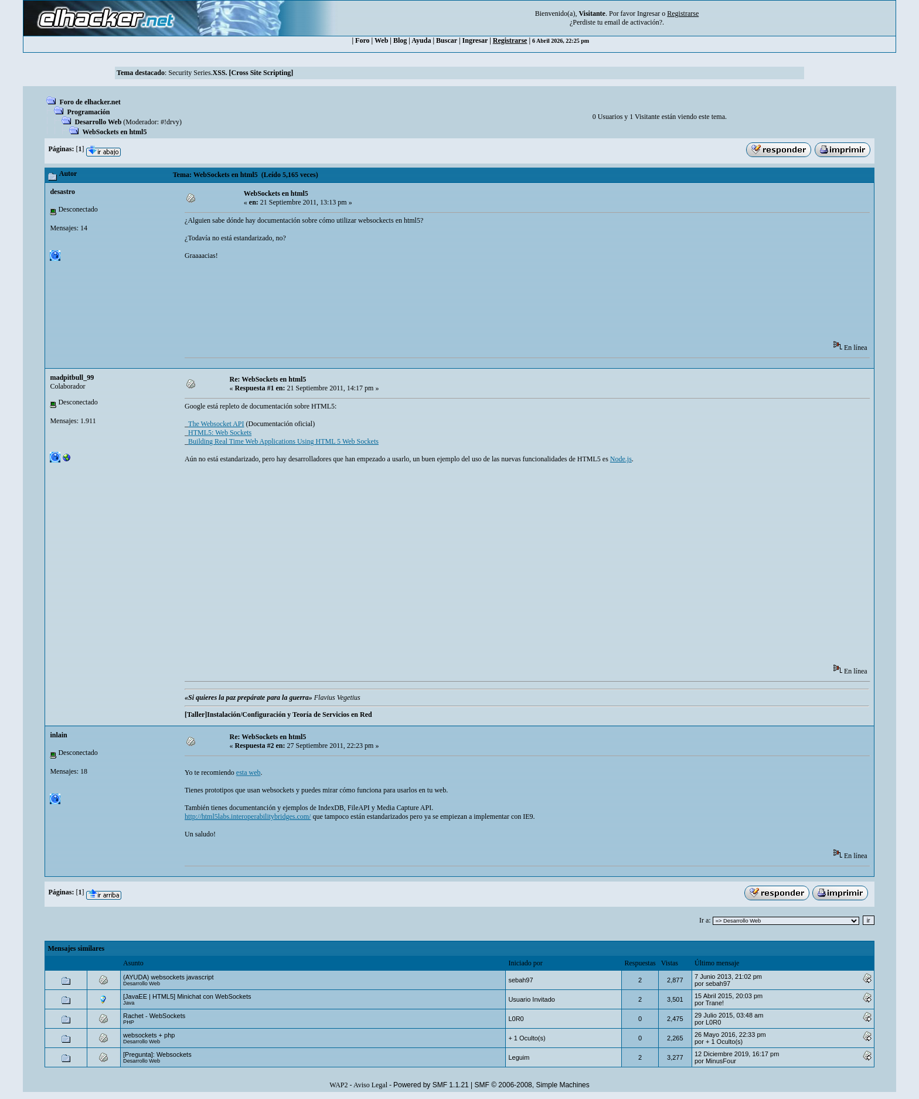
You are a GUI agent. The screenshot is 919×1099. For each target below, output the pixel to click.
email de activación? (633, 22)
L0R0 (515, 1018)
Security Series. (230, 73)
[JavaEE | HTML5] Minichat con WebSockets (187, 996)
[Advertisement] (398, 304)
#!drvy (170, 122)
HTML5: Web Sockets (219, 432)
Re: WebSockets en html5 (268, 379)
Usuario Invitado (531, 999)
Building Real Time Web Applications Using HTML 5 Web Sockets (283, 441)
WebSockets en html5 (114, 132)
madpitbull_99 (72, 377)
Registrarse (510, 40)
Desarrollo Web (97, 122)
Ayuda (421, 40)
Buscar (446, 40)
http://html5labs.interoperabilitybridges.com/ (248, 816)
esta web (248, 772)
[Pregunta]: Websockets (157, 1054)
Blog (400, 40)
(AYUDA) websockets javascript (168, 977)
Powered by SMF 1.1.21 (431, 1085)
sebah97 (520, 980)
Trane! (715, 1002)
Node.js (621, 459)
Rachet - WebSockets (154, 1015)
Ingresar (648, 13)
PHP (128, 1022)
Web (381, 40)
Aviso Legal (370, 1085)
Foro (362, 40)
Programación (88, 112)
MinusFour (721, 1060)
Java (128, 1003)
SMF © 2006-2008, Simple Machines (532, 1085)
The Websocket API (216, 424)
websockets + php (149, 1035)
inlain (58, 735)
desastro (62, 192)
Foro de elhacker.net (89, 102)
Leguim (518, 1057)
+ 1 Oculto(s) (526, 1038)
